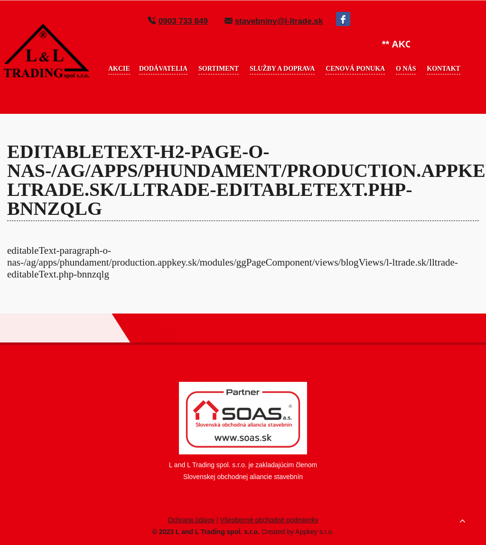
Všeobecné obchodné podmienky (269, 520)
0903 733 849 (183, 21)
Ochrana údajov (191, 520)
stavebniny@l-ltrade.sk (279, 21)
